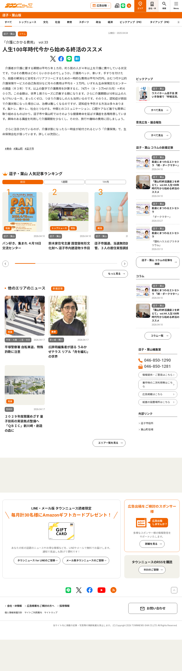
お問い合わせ (156, 608)
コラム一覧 (157, 335)
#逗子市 (29, 148)
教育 (69, 22)
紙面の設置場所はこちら (156, 402)
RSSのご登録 (151, 569)
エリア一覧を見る (108, 442)
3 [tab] (66, 263)
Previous (5, 264)
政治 (98, 22)
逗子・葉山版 (11, 15)
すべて (8, 22)
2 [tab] (45, 263)
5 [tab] (107, 263)
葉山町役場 (147, 429)
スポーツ (84, 22)
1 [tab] (25, 263)
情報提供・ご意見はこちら (157, 374)
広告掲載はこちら (152, 394)
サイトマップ (50, 612)
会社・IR (152, 8)
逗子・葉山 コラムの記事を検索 (157, 262)
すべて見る (157, 110)
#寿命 (8, 148)
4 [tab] (86, 263)
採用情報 (64, 605)
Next (124, 264)
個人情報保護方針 (13, 612)
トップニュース (27, 22)
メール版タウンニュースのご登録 (85, 560)
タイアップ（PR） (160, 22)
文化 (45, 22)
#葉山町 (18, 148)
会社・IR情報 (14, 605)
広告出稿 (102, 5)
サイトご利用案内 (33, 612)
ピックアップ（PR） (131, 22)
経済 (110, 22)
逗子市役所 (147, 423)
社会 (57, 22)
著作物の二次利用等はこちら (157, 384)
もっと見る (114, 273)
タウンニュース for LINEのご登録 (36, 560)
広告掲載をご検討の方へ (40, 605)
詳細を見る (151, 543)
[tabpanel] (23, 221)
